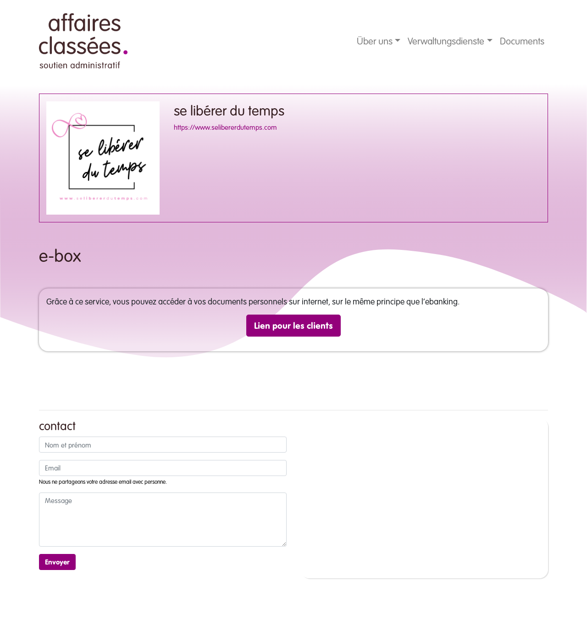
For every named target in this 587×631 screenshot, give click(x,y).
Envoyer (57, 561)
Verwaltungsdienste (446, 40)
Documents (522, 40)
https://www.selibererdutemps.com (225, 127)
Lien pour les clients (293, 325)
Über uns (375, 40)
